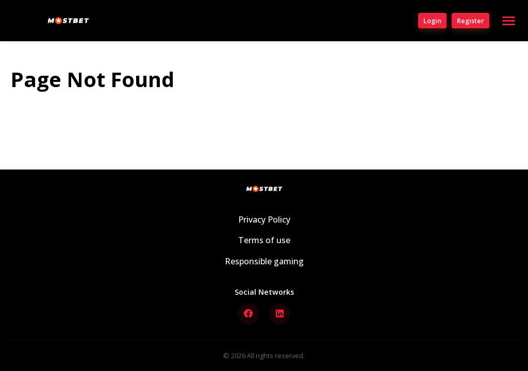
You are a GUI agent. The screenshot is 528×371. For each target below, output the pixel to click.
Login (432, 20)
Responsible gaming (264, 261)
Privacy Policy (264, 219)
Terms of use (264, 240)
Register (470, 20)
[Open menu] (509, 21)
